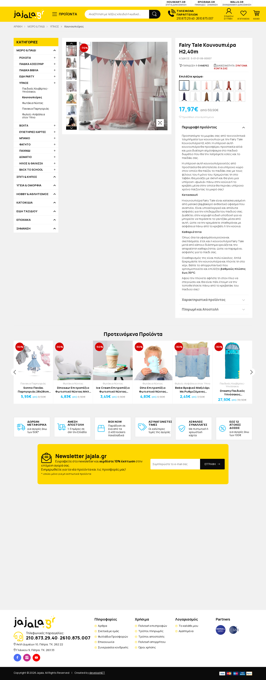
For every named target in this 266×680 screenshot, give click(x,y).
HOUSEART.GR (176, 3)
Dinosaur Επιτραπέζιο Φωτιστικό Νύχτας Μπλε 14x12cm (73, 389)
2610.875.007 (204, 18)
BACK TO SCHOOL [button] (31, 169)
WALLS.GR (236, 3)
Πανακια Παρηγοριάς (35, 108)
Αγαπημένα (186, 631)
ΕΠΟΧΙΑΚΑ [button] (23, 220)
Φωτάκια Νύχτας (32, 103)
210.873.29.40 (186, 18)
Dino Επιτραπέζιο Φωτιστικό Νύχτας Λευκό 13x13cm (152, 389)
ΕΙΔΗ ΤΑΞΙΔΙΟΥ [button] (27, 211)
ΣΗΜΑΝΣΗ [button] (23, 228)
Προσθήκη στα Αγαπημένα (196, 117)
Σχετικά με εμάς (108, 631)
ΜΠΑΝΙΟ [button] (24, 138)
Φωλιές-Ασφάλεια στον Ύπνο (33, 115)
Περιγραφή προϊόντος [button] (199, 127)
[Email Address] (175, 464)
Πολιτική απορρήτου (152, 642)
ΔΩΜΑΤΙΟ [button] (25, 157)
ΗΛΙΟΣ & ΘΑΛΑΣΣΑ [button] (31, 163)
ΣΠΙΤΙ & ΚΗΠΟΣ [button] (26, 177)
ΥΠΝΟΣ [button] (23, 83)
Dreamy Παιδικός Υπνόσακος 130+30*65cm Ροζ (232, 392)
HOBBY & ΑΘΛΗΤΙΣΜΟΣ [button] (32, 194)
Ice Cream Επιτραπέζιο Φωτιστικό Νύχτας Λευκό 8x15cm (113, 389)
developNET (97, 673)
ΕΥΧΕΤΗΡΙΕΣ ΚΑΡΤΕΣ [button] (32, 132)
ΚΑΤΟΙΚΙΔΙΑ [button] (24, 203)
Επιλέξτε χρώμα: (191, 76)
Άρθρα (102, 626)
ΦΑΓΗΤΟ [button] (25, 144)
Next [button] (71, 104)
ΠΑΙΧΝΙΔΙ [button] (24, 150)
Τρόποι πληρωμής (151, 631)
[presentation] (14, 372)
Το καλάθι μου (188, 626)
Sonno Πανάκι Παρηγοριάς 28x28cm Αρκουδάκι (33, 389)
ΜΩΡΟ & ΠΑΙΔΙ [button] (26, 50)
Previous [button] (71, 43)
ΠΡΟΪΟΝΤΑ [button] (68, 14)
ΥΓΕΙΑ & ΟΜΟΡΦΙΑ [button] (28, 185)
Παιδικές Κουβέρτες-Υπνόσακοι (35, 90)
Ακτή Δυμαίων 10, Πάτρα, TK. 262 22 (39, 644)
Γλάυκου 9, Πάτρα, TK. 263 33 (35, 650)
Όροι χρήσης (147, 647)
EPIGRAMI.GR (206, 3)
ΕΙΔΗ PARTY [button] (26, 76)
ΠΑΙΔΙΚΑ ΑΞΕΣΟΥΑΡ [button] (31, 64)
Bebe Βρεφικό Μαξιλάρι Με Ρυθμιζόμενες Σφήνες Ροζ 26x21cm (192, 389)
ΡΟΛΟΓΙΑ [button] (25, 57)
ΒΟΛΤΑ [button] (23, 125)
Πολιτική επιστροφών (152, 626)
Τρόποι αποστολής (151, 637)
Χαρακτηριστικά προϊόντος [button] (203, 299)
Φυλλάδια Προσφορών (113, 637)
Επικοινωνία (106, 642)
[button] (256, 15)
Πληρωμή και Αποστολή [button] (200, 309)
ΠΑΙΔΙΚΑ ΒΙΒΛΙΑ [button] (28, 70)
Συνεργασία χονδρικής (113, 647)
